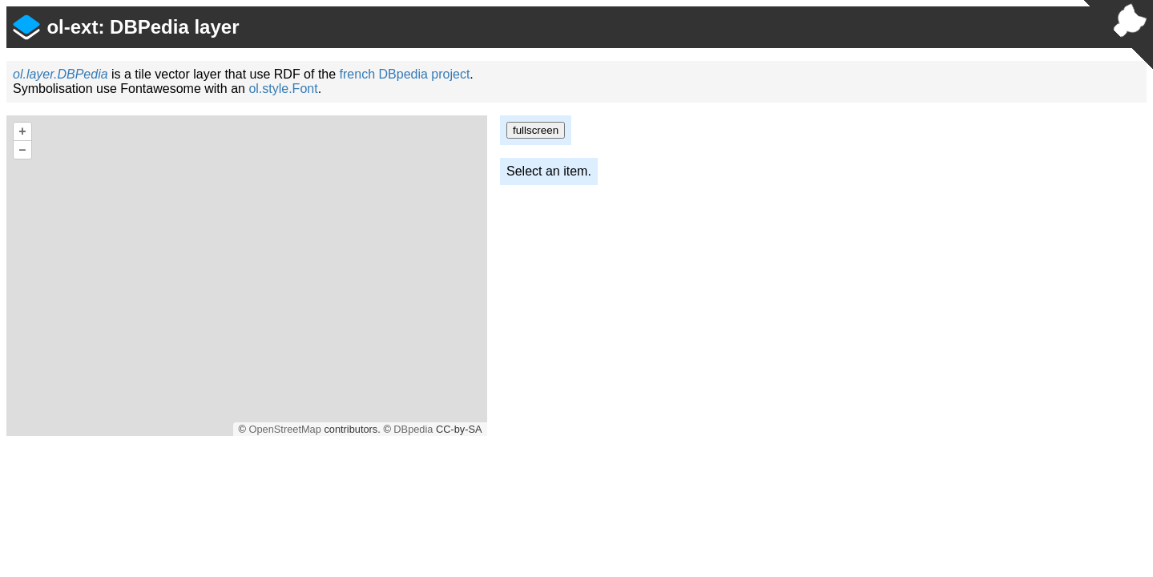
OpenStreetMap (284, 429)
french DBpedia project (405, 74)
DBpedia (413, 429)
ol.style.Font (282, 88)
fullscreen (535, 130)
